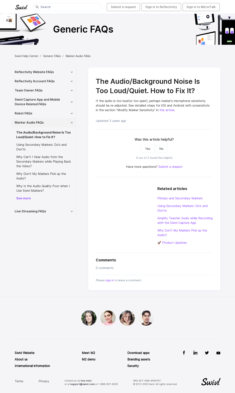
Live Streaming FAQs (30, 211)
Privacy (44, 381)
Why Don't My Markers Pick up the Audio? (182, 233)
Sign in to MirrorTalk (201, 7)
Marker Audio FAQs (78, 56)
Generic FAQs (52, 56)
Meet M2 (88, 353)
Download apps (138, 353)
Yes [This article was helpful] (147, 149)
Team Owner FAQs (29, 90)
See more (23, 198)
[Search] (67, 7)
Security (133, 366)
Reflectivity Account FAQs (35, 81)
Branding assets (138, 359)
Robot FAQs (23, 113)
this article (166, 110)
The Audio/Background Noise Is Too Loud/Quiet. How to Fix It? (43, 135)
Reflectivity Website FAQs (34, 72)
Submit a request (123, 7)
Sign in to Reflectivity (161, 7)
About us (21, 359)
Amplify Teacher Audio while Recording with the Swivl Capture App (185, 220)
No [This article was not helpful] (161, 149)
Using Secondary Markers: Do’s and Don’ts (182, 208)
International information (32, 366)
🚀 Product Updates (172, 243)
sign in (110, 280)
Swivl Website (24, 353)
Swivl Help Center (26, 56)
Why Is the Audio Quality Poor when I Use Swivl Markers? (43, 188)
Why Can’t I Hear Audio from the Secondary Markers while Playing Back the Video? (43, 161)
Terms (19, 381)
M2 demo (88, 359)
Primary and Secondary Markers (180, 198)
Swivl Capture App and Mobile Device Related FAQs (37, 102)
